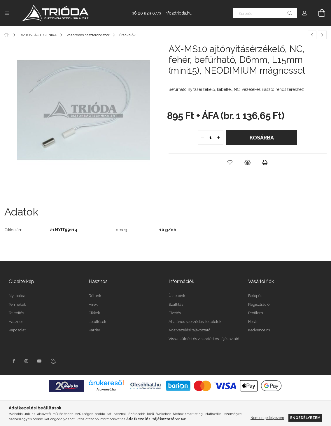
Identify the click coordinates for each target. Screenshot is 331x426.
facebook (14, 361)
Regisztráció (258, 304)
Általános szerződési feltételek (195, 321)
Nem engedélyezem (267, 418)
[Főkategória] (7, 35)
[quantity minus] (202, 137)
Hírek (93, 304)
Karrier (94, 330)
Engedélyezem (305, 418)
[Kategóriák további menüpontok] (7, 13)
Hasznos (16, 321)
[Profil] (304, 13)
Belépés (255, 296)
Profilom (255, 313)
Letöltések (97, 321)
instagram (26, 361)
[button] (230, 162)
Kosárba (262, 138)
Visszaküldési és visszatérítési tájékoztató (204, 339)
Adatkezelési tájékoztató (189, 330)
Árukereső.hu (106, 389)
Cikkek (94, 313)
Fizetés (175, 313)
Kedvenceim (259, 330)
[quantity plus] (218, 137)
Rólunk (95, 296)
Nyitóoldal (18, 296)
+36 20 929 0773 (145, 13)
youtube (39, 361)
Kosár (253, 321)
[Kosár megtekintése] (318, 13)
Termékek (17, 304)
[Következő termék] (322, 35)
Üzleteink (177, 296)
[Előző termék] (312, 35)
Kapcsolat (17, 330)
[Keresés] (265, 13)
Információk (181, 281)
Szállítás (176, 304)
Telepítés (16, 313)
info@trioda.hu (178, 13)
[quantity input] (210, 137)
